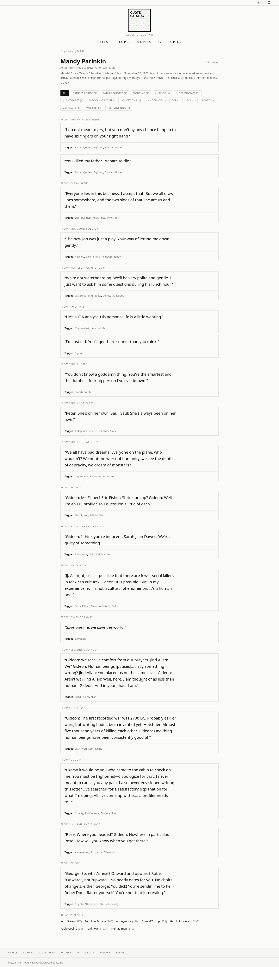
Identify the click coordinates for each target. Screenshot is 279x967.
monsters (108, 476)
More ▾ (64, 82)
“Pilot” (74, 863)
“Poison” (76, 487)
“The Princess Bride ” (85, 119)
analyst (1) (162, 93)
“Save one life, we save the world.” (95, 627)
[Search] (269, 3)
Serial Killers (82, 606)
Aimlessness (82, 852)
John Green (71, 921)
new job (79, 256)
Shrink (79, 515)
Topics (175, 42)
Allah (93, 697)
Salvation (80, 638)
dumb (87, 392)
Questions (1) (131, 100)
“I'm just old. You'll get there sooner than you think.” (112, 341)
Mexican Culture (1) (102, 100)
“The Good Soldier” (84, 228)
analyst (85, 328)
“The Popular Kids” (84, 442)
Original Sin (103, 554)
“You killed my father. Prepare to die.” (98, 160)
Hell (106, 904)
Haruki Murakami (184, 921)
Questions (118, 295)
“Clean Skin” (78, 183)
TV (159, 42)
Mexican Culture (100, 606)
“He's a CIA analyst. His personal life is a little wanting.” (114, 316)
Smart (78, 392)
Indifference (92, 813)
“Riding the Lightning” (87, 526)
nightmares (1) (73, 100)
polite (97, 295)
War (77, 748)
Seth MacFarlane (99, 921)
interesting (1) (119, 107)
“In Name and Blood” (85, 824)
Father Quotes (83, 147)
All (65, 93)
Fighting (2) (141, 93)
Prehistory (87, 748)
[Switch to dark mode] (258, 2)
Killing (98, 748)
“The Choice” (79, 364)
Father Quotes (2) (115, 93)
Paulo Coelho (72, 928)
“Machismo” (78, 565)
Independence (83, 431)
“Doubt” (75, 759)
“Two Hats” (77, 306)
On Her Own (101, 431)
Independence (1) (187, 93)
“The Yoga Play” (81, 403)
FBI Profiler (96, 515)
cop (86, 515)
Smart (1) (207, 100)
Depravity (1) (71, 107)
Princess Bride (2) (85, 93)
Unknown (97, 928)
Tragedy (105, 813)
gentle (106, 295)
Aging (78, 353)
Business (86, 217)
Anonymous (127, 921)
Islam (85, 697)
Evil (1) (191, 100)
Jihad (78, 697)
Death (99, 904)
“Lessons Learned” (83, 649)
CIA (77, 328)
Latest (104, 42)
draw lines (99, 217)
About (89, 952)
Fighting (98, 147)
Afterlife (89, 904)
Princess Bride (113, 147)
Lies (77, 217)
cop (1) (176, 100)
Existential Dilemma (103, 852)
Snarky (115, 904)
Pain (114, 813)
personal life (98, 328)
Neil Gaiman (122, 928)
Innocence (81, 554)
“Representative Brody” (87, 267)
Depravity (96, 476)
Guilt (92, 554)
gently (117, 256)
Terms (120, 952)
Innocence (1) (156, 100)
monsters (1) (94, 107)
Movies (144, 42)
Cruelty (79, 813)
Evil (114, 606)
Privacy (105, 952)
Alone (113, 431)
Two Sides (113, 217)
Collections (47, 952)
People (124, 42)
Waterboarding (84, 295)
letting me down (102, 256)
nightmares (82, 476)
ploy (88, 256)
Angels (79, 904)
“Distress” (77, 708)
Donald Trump (154, 921)
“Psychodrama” (81, 617)
